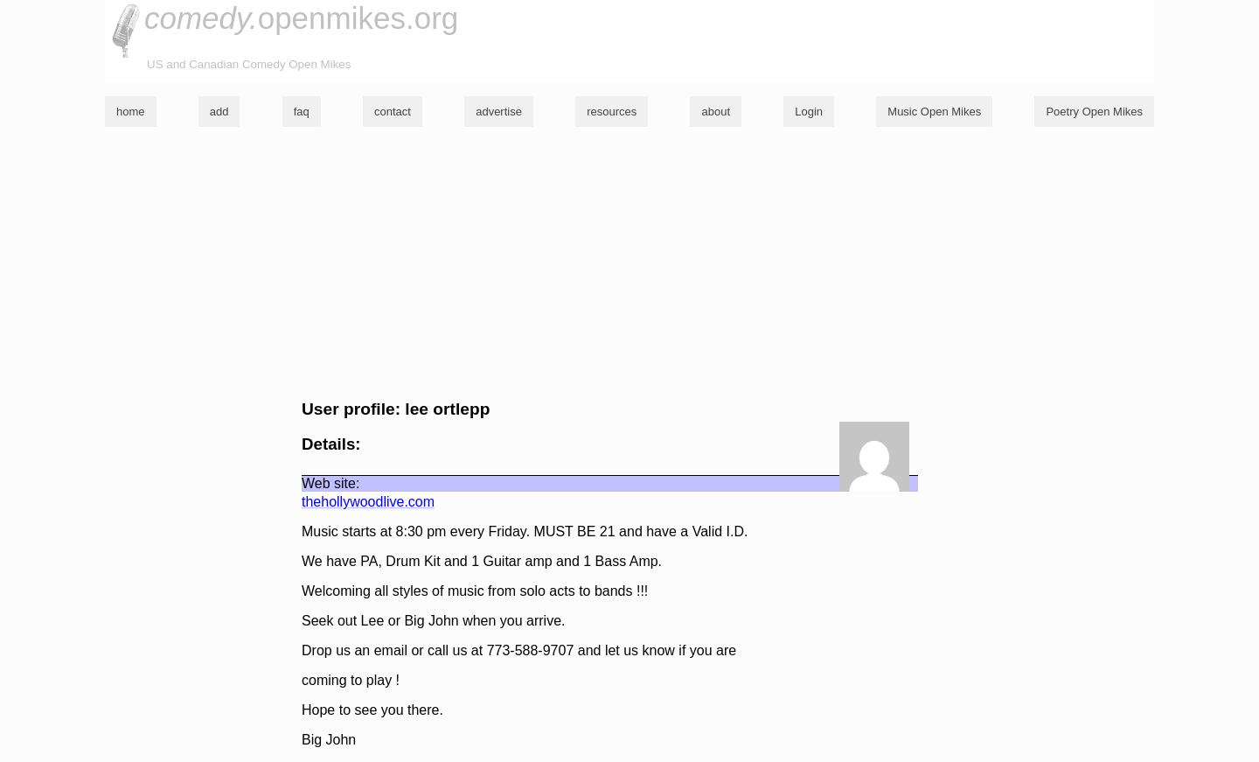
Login (809, 111)
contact (392, 111)
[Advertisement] (629, 263)
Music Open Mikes (934, 111)
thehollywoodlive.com (368, 501)
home (130, 111)
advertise (499, 111)
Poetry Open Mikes (1094, 111)
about (715, 111)
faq (302, 111)
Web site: (330, 483)
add (219, 111)
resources (611, 111)
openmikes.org (301, 18)
